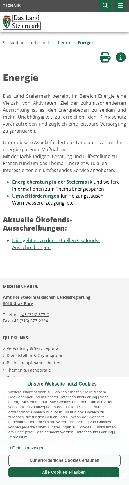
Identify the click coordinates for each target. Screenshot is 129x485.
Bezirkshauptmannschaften (33, 362)
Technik (40, 42)
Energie (83, 42)
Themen (62, 42)
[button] (26, 448)
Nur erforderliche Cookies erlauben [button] (65, 460)
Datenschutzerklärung (94, 432)
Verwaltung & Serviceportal (33, 348)
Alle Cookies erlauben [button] (64, 472)
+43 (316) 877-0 (34, 314)
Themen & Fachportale (29, 370)
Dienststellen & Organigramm (36, 355)
